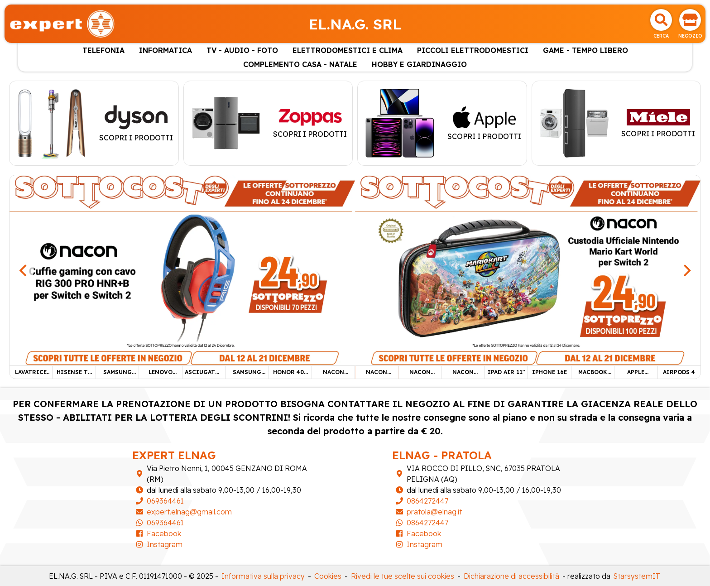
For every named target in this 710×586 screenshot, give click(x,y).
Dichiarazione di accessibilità (511, 576)
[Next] (686, 270)
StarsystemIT (637, 576)
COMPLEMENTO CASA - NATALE (300, 64)
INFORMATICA (165, 50)
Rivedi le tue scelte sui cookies (402, 576)
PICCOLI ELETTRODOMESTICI (472, 50)
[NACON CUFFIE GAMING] (182, 269)
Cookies (327, 576)
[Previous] (24, 270)
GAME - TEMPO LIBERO (585, 50)
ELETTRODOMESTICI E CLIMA (348, 50)
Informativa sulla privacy (263, 576)
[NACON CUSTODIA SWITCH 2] (527, 269)
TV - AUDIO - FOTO (242, 50)
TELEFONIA (103, 50)
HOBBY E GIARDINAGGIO (419, 64)
